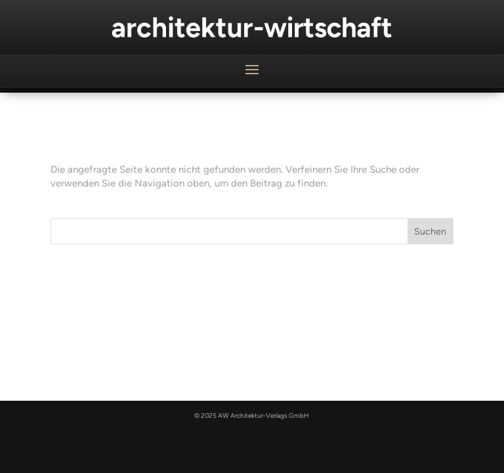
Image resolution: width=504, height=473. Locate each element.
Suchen (430, 231)
